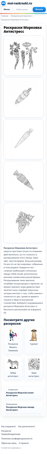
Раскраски (6, 430)
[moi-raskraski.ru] (23, 3)
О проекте (24, 443)
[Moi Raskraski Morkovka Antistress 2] (23, 97)
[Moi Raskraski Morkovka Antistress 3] (23, 139)
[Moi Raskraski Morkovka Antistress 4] (23, 181)
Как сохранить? (8, 426)
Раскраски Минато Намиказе (13, 340)
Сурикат (34, 337)
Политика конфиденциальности (16, 438)
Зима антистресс (34, 368)
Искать (39, 9)
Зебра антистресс (13, 368)
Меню (7, 9)
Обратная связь (9, 443)
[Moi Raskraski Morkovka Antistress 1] (23, 56)
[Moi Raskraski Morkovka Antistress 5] (23, 223)
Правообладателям (10, 434)
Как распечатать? (26, 426)
